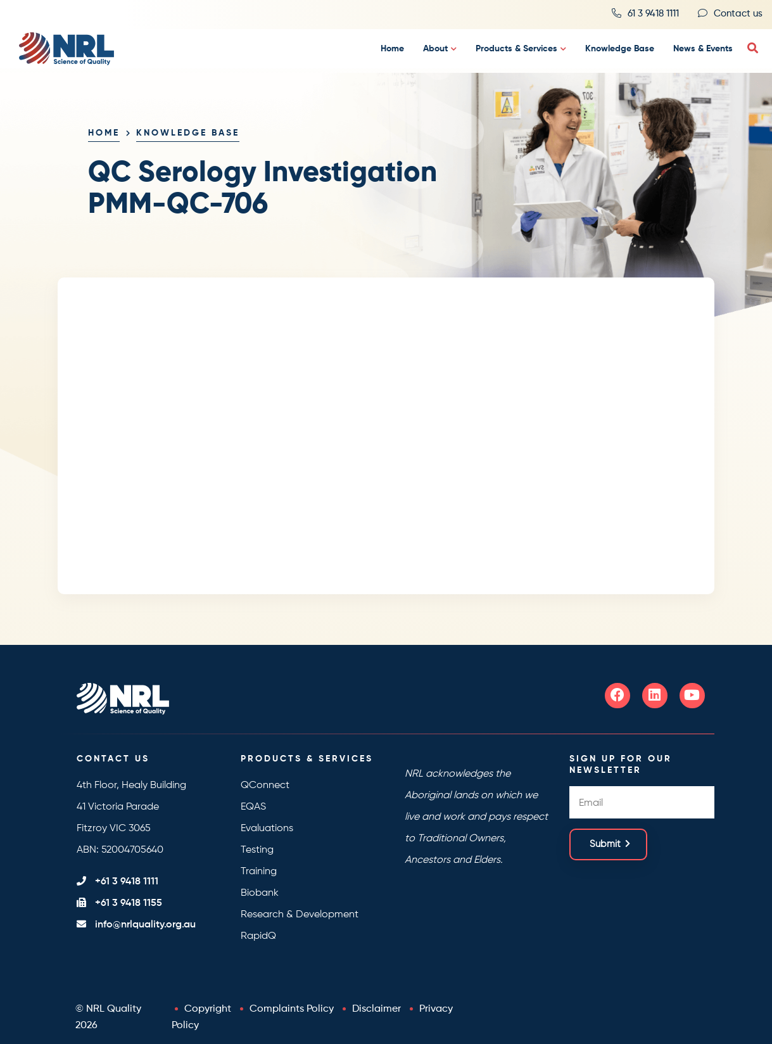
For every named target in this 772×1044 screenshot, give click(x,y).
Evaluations (267, 829)
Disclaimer (376, 1009)
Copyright (207, 1009)
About (435, 48)
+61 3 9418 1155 (128, 903)
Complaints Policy (292, 1009)
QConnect (265, 785)
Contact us (738, 13)
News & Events (703, 48)
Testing (257, 850)
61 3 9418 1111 (653, 13)
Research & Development (299, 915)
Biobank (260, 893)
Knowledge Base (619, 48)
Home (392, 48)
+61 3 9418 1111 (126, 882)
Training (259, 872)
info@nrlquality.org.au (145, 925)
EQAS (253, 807)
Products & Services (516, 48)
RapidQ (258, 936)
